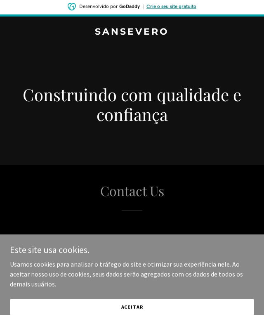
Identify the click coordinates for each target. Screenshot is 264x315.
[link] (132, 32)
